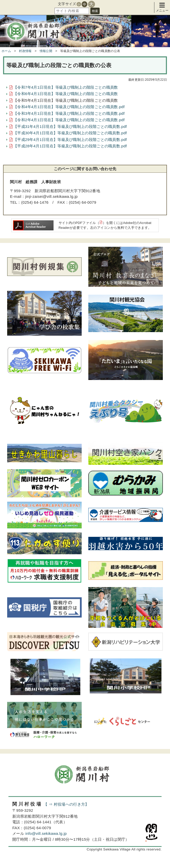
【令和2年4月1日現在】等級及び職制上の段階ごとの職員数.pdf (69, 120)
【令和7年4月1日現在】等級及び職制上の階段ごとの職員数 (65, 87)
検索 (95, 11)
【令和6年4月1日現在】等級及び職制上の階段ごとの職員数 (65, 93)
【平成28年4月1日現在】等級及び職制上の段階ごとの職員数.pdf (70, 146)
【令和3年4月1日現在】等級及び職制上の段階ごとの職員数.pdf (69, 113)
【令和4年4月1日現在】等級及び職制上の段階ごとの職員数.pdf (69, 107)
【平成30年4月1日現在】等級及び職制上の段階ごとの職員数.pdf (70, 133)
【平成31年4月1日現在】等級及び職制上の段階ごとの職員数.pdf (70, 126)
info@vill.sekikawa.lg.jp (46, 833)
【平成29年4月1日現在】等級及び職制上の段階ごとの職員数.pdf (70, 139)
